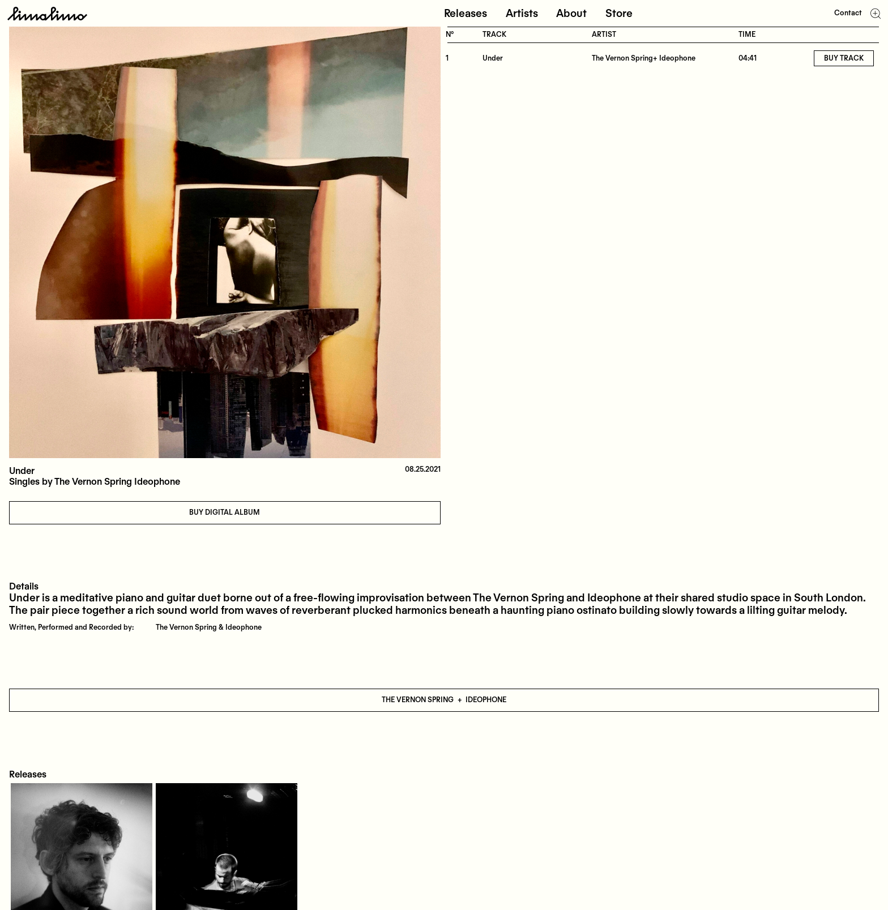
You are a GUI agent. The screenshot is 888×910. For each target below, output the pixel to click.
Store (619, 13)
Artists (522, 13)
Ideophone (486, 700)
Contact (848, 13)
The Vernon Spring (418, 700)
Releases (465, 13)
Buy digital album (224, 512)
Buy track (844, 58)
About (571, 13)
